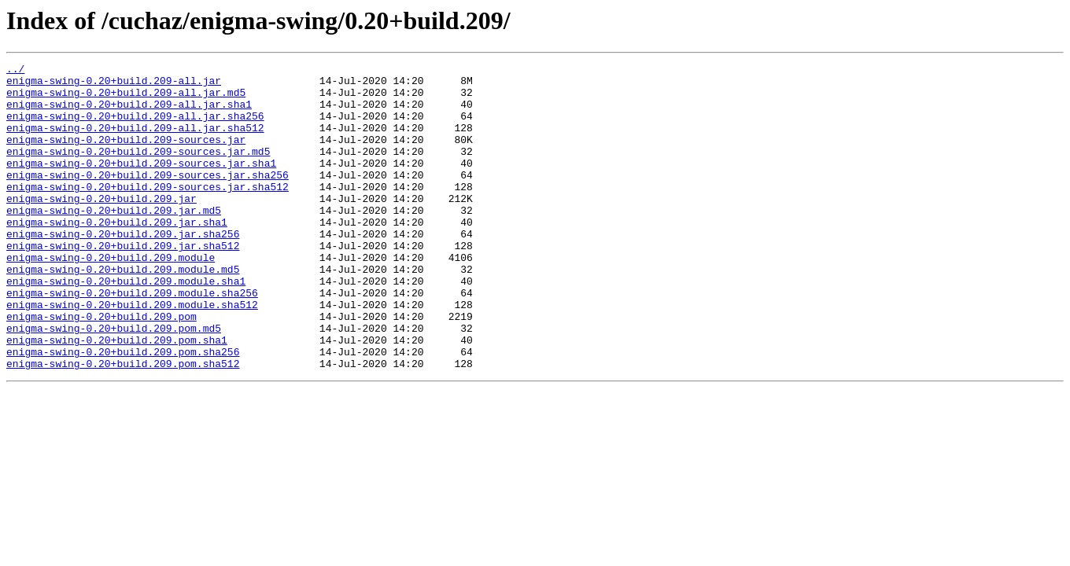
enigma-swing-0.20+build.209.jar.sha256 (122, 269)
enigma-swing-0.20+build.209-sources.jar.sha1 (141, 184)
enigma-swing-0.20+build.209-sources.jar (125, 156)
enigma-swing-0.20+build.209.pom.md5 (113, 382)
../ (15, 71)
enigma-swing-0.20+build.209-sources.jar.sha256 (147, 198)
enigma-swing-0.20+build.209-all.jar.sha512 (135, 141)
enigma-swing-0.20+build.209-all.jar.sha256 (135, 127)
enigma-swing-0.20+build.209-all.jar (113, 85)
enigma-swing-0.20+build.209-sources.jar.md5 (138, 170)
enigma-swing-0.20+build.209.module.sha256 (132, 340)
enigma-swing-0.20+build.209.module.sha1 (125, 325)
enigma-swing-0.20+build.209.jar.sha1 (116, 255)
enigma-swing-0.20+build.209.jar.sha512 (122, 283)
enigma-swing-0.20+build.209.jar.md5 (113, 240)
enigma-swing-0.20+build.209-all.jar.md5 (125, 99)
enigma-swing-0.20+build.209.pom (101, 368)
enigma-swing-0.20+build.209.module (110, 297)
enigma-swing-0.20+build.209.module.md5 (122, 311)
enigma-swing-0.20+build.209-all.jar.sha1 (129, 113)
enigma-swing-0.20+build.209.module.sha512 (132, 354)
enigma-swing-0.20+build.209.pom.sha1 (116, 396)
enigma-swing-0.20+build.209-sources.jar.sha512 (147, 212)
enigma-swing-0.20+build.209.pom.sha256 (122, 410)
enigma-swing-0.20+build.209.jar (101, 226)
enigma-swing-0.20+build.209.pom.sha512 (122, 424)
